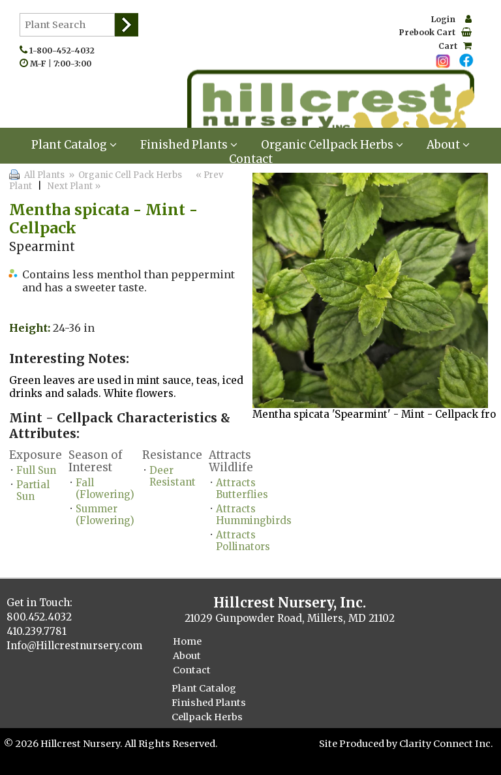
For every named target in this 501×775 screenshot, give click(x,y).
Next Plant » (75, 186)
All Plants (44, 175)
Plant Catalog (74, 145)
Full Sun (36, 470)
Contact (251, 159)
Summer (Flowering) (105, 515)
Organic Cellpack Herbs (332, 145)
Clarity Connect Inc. (446, 744)
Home (187, 641)
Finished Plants (188, 145)
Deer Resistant (172, 476)
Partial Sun (33, 490)
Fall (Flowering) (105, 488)
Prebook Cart (435, 32)
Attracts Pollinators (243, 541)
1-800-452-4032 (64, 50)
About (448, 145)
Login (451, 19)
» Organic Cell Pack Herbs (124, 175)
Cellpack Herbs (207, 717)
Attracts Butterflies (242, 488)
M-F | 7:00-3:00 (63, 63)
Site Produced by (359, 744)
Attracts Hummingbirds (254, 515)
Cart (455, 46)
